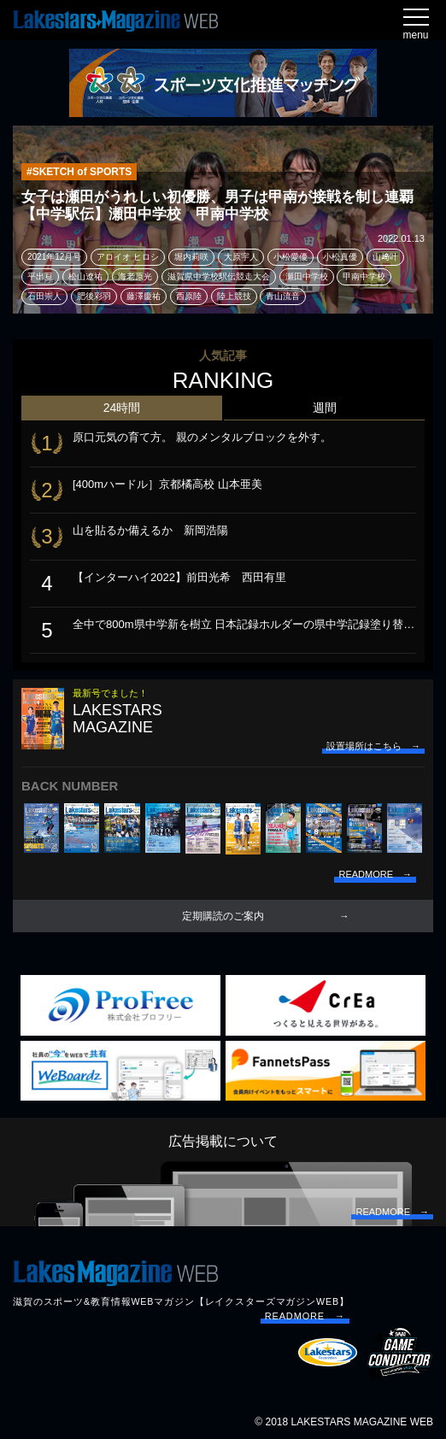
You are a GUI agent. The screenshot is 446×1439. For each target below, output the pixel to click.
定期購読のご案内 (223, 916)
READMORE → (305, 1316)
